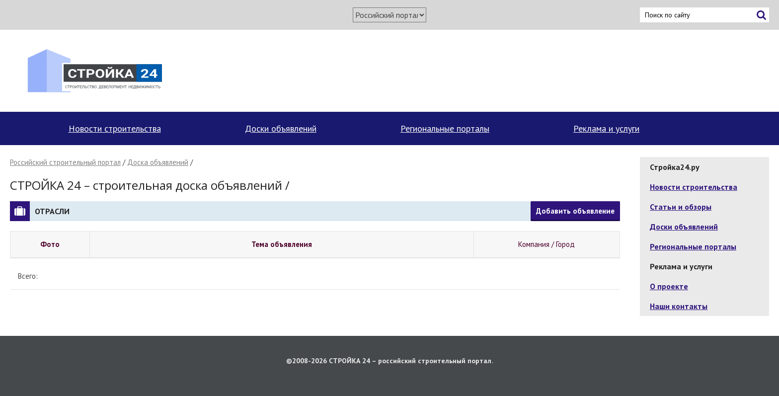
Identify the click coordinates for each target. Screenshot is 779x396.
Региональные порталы (444, 128)
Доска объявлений (157, 162)
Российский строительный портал (65, 162)
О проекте (669, 286)
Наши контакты (678, 306)
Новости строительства (115, 128)
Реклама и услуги (606, 128)
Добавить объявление (575, 211)
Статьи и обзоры (680, 207)
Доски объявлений (280, 128)
